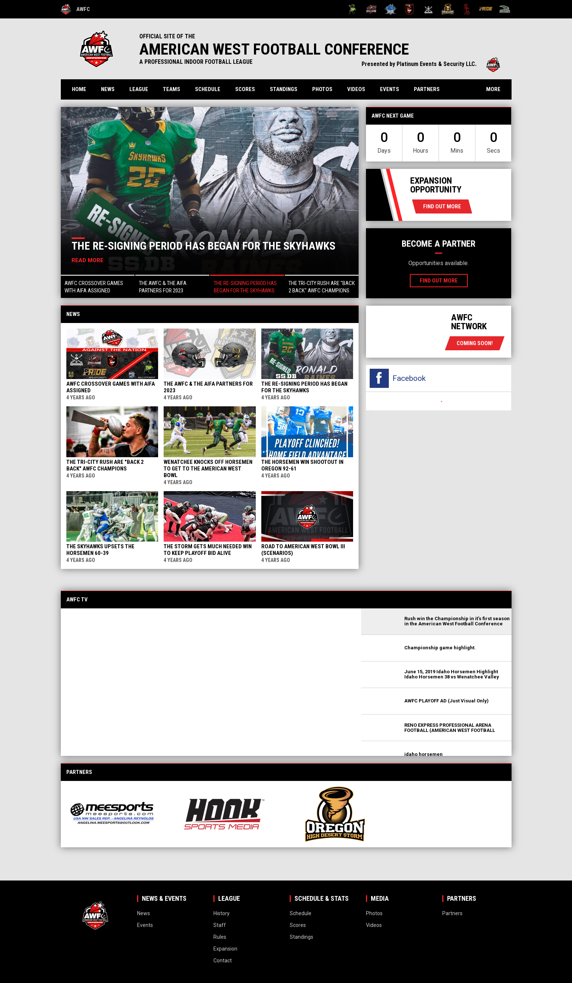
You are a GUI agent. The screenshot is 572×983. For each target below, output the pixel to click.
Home (79, 89)
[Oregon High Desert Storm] (447, 9)
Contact (222, 960)
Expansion (225, 949)
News (108, 89)
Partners (427, 89)
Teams (171, 89)
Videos (356, 89)
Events (389, 89)
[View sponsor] (119, 814)
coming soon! (475, 343)
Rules (219, 937)
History (221, 913)
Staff (219, 925)
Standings (283, 89)
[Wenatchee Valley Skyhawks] (505, 9)
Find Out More (442, 206)
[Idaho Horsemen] (390, 9)
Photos (322, 89)
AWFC (75, 9)
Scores (245, 89)
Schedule (207, 89)
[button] (98, 286)
